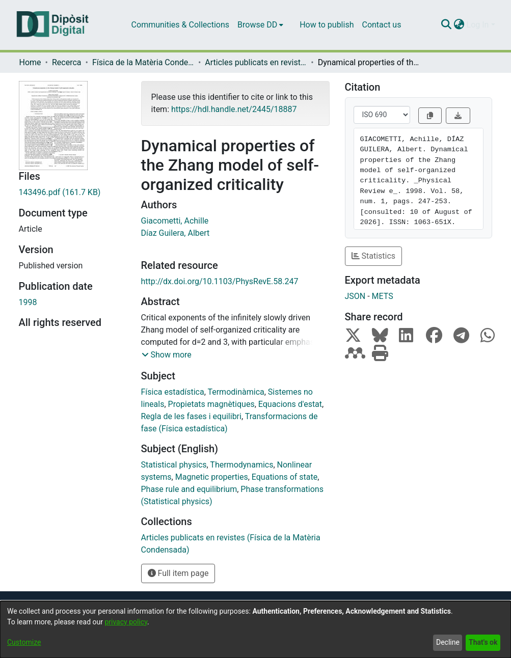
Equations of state (284, 477)
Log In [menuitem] (478, 25)
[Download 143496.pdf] (72, 192)
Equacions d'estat (290, 404)
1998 (28, 302)
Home (30, 62)
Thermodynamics (241, 465)
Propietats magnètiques (211, 404)
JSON (355, 296)
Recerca (67, 62)
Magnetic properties (211, 477)
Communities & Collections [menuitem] (180, 25)
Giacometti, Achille (175, 221)
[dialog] (255, 629)
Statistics (374, 256)
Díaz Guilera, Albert (175, 233)
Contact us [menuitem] (381, 25)
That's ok (483, 642)
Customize (24, 642)
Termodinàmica (235, 392)
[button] (166, 355)
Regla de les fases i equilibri (191, 416)
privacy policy (125, 622)
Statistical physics (174, 465)
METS (382, 296)
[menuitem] (260, 25)
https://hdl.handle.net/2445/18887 (234, 109)
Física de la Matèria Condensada (143, 62)
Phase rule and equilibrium (189, 489)
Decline (448, 642)
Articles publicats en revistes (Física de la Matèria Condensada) (256, 62)
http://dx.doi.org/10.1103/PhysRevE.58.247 (220, 281)
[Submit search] (446, 25)
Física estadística (172, 392)
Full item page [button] (178, 573)
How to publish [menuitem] (327, 25)
